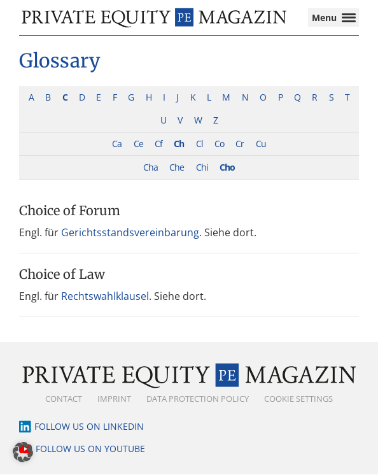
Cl (199, 144)
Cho (227, 168)
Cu (261, 144)
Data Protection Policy (197, 399)
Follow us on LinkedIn (89, 427)
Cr (239, 144)
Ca (117, 144)
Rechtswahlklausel (105, 296)
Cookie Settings (298, 399)
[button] (23, 452)
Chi (202, 168)
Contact (63, 399)
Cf (158, 144)
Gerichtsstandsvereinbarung (130, 233)
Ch (179, 144)
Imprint (114, 399)
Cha (150, 168)
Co (219, 144)
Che (176, 168)
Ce (138, 144)
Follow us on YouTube (90, 449)
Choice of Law (62, 274)
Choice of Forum (69, 211)
